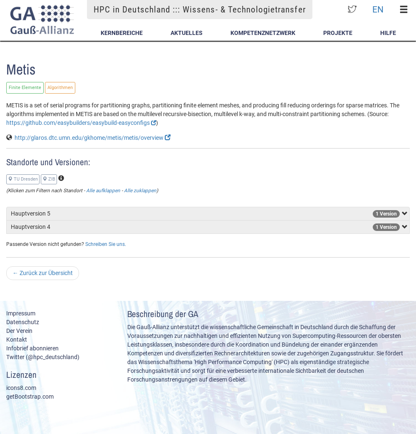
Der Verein (19, 330)
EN (378, 9)
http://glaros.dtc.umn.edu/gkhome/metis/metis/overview (93, 137)
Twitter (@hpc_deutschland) (42, 357)
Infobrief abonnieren (32, 348)
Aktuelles (187, 33)
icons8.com (21, 387)
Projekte (337, 33)
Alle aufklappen (103, 190)
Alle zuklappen (140, 190)
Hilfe (388, 33)
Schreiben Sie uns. (105, 244)
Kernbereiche (122, 33)
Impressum (20, 313)
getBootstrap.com (30, 396)
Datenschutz (22, 322)
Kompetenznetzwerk (262, 33)
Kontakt (16, 339)
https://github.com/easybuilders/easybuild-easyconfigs (81, 122)
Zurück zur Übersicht (42, 273)
